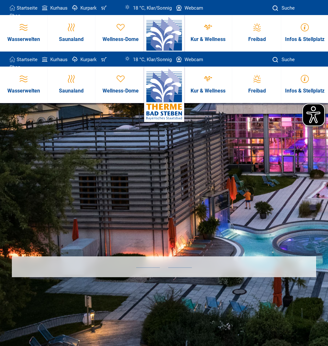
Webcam (189, 8)
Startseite (23, 8)
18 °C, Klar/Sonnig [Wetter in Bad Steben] (148, 8)
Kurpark (84, 8)
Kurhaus (54, 8)
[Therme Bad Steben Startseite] (164, 95)
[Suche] (276, 8)
